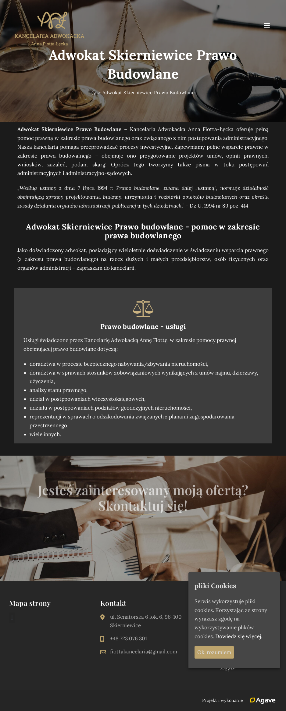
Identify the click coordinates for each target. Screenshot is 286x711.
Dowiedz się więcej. (238, 636)
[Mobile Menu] (268, 25)
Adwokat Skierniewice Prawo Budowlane (148, 92)
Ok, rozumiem (214, 652)
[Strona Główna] (93, 92)
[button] (12, 618)
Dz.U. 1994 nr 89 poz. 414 (219, 205)
